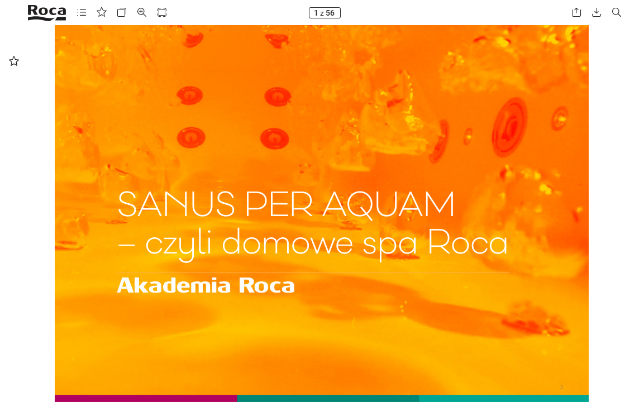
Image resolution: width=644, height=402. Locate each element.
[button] (81, 12)
